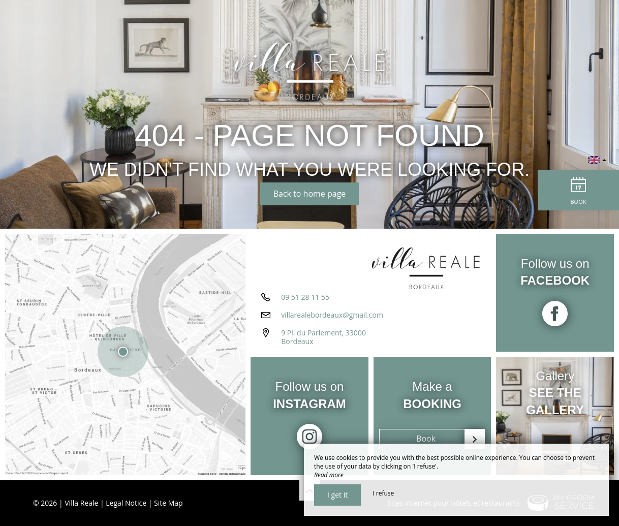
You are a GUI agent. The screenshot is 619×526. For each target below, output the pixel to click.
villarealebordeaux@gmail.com (332, 315)
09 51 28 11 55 (305, 297)
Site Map (168, 503)
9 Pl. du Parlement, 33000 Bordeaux (323, 337)
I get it (337, 495)
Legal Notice (126, 503)
